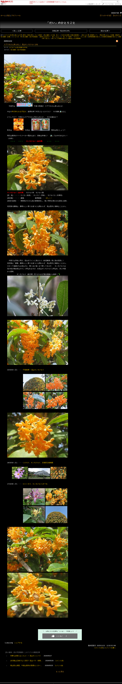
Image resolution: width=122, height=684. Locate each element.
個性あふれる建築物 (74, 38)
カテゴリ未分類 (9, 35)
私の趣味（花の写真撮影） (31, 36)
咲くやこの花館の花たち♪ (59, 38)
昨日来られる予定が (19, 111)
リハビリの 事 (17, 36)
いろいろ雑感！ (38, 35)
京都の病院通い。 (75, 35)
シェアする (18, 643)
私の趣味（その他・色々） (52, 35)
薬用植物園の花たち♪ (94, 36)
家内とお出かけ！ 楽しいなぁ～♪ (50, 36)
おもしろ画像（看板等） (113, 35)
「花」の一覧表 (66, 36)
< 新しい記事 (16, 31)
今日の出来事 (65, 35)
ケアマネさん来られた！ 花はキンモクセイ (19, 44)
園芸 (4, 4)
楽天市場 (118, 4)
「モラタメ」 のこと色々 (79, 36)
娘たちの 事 (18, 35)
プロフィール (16, 15)
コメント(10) (98, 648)
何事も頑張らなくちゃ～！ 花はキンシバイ (25, 656)
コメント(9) (59, 661)
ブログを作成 (109, 4)
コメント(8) (59, 665)
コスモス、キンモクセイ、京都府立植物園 (38, 463)
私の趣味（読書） (6, 36)
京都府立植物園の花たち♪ (109, 36)
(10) (36, 44)
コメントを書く (110, 648)
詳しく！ (49, 198)
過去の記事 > (105, 31)
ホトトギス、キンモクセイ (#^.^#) (35, 484)
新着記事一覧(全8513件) (61, 31)
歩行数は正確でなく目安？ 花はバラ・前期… (26, 661)
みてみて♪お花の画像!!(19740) (18, 47)
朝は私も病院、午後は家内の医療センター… (26, 665)
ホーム (3, 15)
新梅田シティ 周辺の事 (97, 35)
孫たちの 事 (85, 35)
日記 (8, 15)
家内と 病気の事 (28, 35)
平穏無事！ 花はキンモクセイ (33, 370)
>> (92, 4)
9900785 (115, 13)
